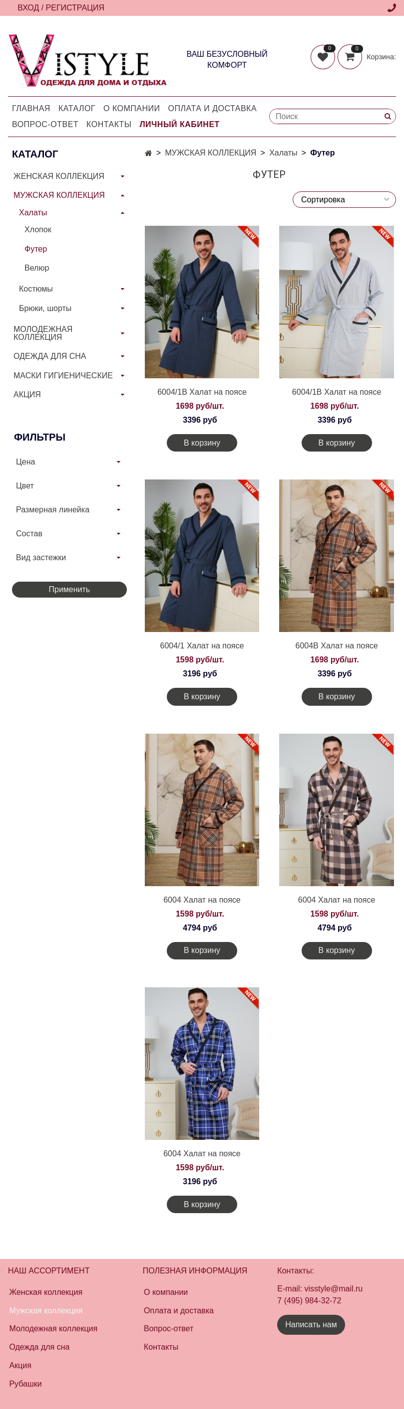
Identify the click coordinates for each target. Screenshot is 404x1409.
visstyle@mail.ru (334, 1288)
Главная (31, 108)
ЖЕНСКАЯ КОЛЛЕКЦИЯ (58, 176)
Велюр (36, 268)
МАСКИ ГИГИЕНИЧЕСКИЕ (63, 375)
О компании (131, 108)
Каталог (76, 108)
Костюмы (36, 289)
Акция (20, 1365)
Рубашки (25, 1384)
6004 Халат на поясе (202, 900)
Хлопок (37, 229)
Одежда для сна (39, 1347)
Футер (35, 249)
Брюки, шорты (45, 308)
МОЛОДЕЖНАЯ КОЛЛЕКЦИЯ (42, 333)
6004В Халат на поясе (337, 645)
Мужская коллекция (45, 1310)
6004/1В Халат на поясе (202, 392)
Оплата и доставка (212, 108)
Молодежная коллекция (53, 1328)
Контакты (108, 124)
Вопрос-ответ (168, 1328)
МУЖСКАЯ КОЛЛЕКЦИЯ (210, 153)
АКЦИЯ (27, 394)
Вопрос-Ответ (45, 124)
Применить (69, 589)
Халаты (283, 153)
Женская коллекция (45, 1292)
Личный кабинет (179, 124)
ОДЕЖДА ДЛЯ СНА (49, 356)
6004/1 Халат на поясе (202, 645)
